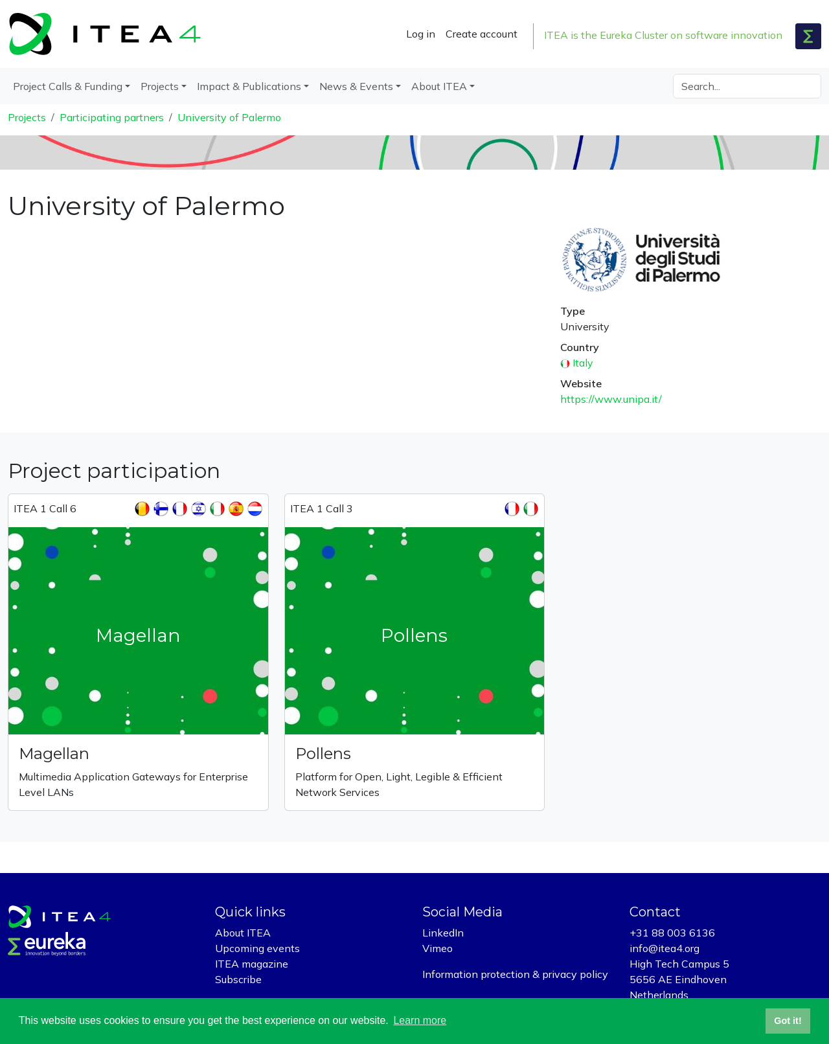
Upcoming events (257, 948)
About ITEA (243, 932)
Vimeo (437, 948)
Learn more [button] (419, 1020)
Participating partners (112, 117)
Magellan (54, 753)
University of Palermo (229, 117)
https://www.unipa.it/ (611, 398)
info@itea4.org (664, 948)
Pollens (323, 753)
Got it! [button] (787, 1021)
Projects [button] (160, 86)
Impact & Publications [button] (249, 86)
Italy (583, 362)
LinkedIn (443, 932)
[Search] (747, 86)
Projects (27, 117)
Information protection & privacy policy (515, 974)
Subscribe (238, 979)
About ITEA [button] (439, 86)
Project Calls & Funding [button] (67, 86)
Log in (420, 33)
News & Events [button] (356, 86)
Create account (481, 33)
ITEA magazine (251, 963)
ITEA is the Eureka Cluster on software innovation (663, 34)
